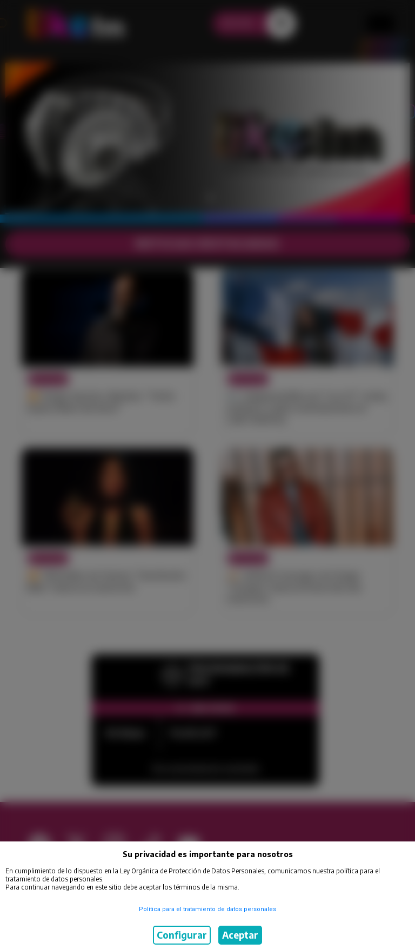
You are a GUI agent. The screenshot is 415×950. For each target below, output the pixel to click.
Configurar (182, 935)
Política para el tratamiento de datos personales (207, 909)
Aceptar (240, 935)
